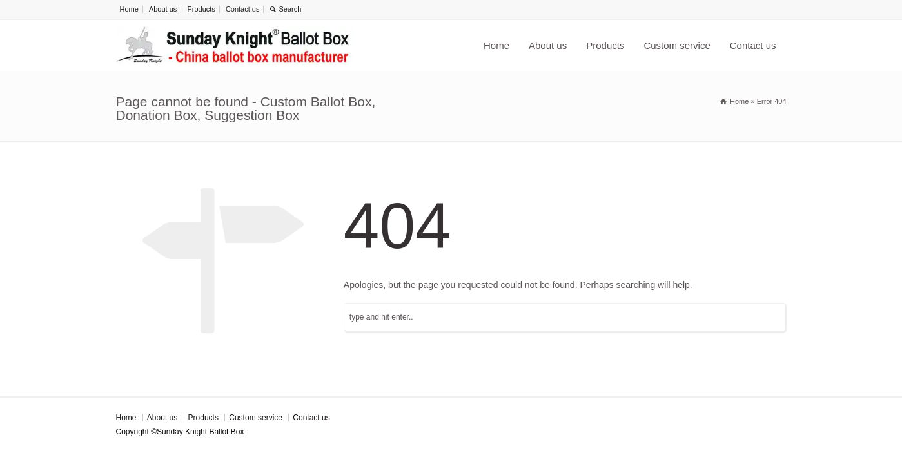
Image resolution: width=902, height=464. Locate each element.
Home (129, 9)
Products (201, 9)
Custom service (676, 45)
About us (163, 9)
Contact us (243, 9)
